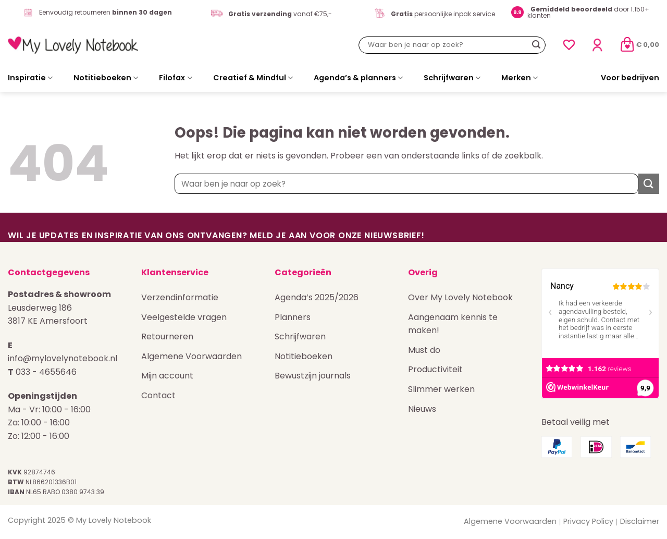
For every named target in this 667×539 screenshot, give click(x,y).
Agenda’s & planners (358, 77)
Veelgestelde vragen (184, 317)
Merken (519, 77)
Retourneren (167, 336)
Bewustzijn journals (313, 376)
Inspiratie (30, 77)
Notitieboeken (105, 77)
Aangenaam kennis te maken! (453, 324)
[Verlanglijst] (569, 44)
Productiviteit (435, 369)
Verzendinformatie (179, 297)
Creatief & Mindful (253, 77)
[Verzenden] (536, 45)
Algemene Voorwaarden (191, 356)
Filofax (175, 77)
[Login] (597, 45)
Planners (293, 317)
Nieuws (422, 409)
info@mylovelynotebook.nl (62, 358)
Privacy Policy (588, 521)
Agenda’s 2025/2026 (317, 297)
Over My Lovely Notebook (460, 297)
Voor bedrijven (630, 77)
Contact (158, 395)
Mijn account (167, 376)
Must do (424, 350)
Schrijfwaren (452, 77)
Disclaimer (639, 521)
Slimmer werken (441, 389)
